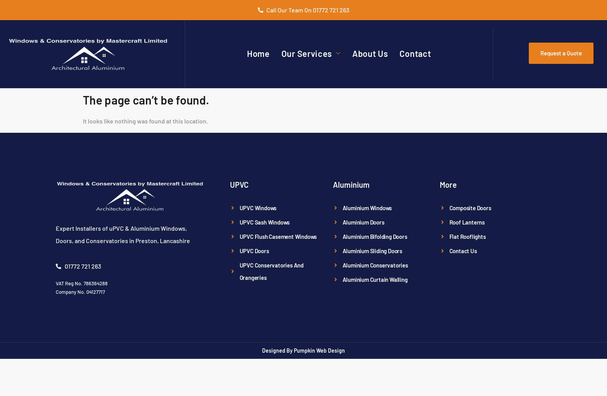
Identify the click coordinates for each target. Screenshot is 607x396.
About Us (370, 53)
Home (258, 53)
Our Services (311, 53)
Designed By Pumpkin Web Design (303, 350)
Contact (415, 53)
